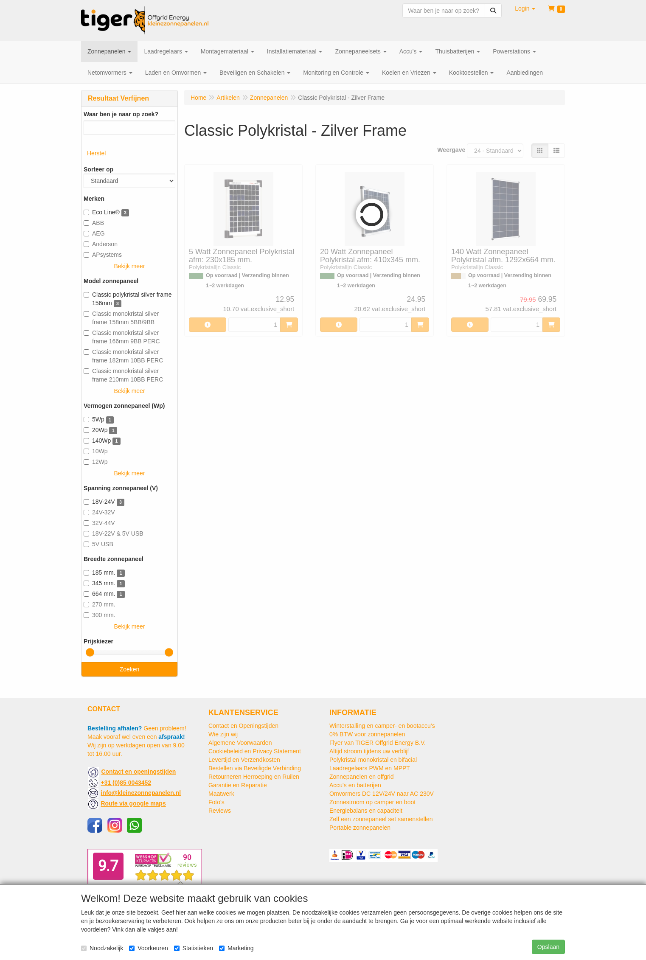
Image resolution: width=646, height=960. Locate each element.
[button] (525, 8)
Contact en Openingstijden (243, 725)
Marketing (236, 948)
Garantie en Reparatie (237, 785)
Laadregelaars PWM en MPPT (369, 768)
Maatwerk (221, 793)
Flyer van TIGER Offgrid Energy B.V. (377, 742)
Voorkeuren (148, 948)
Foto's (216, 802)
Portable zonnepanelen (359, 827)
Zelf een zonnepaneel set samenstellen (381, 819)
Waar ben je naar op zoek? (121, 114)
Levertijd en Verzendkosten (244, 759)
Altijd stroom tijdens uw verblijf (369, 751)
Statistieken (193, 948)
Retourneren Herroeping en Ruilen (253, 776)
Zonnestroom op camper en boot (372, 802)
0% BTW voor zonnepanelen (367, 734)
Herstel (96, 153)
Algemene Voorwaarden (240, 742)
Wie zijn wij (223, 734)
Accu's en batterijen (355, 785)
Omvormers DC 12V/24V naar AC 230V (381, 793)
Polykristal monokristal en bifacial (373, 759)
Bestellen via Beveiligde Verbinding (254, 768)
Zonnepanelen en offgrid (361, 776)
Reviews (219, 810)
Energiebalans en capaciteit (365, 810)
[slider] (90, 652)
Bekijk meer (129, 266)
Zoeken (130, 669)
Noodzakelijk (102, 948)
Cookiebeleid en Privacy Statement (254, 751)
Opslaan (548, 946)
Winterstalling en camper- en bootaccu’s (382, 725)
